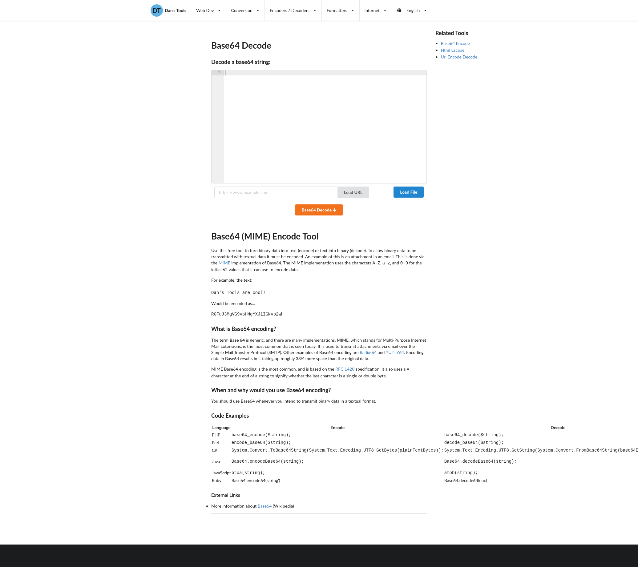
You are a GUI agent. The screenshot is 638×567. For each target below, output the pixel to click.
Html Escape (453, 50)
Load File (408, 192)
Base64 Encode (455, 43)
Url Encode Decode (459, 56)
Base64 (265, 499)
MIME (224, 262)
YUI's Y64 (395, 350)
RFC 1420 (344, 367)
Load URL (353, 192)
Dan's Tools (168, 10)
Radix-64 (368, 350)
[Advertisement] (461, 156)
